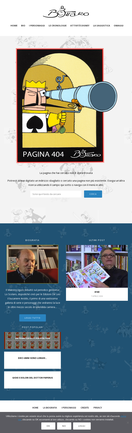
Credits (85, 407)
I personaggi (37, 25)
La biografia (50, 407)
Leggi (81, 426)
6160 (97, 291)
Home (13, 25)
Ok (48, 426)
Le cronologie (58, 25)
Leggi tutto (33, 318)
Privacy (98, 407)
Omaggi (118, 25)
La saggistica (101, 25)
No (64, 426)
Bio (23, 25)
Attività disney (79, 25)
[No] (127, 422)
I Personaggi (69, 407)
